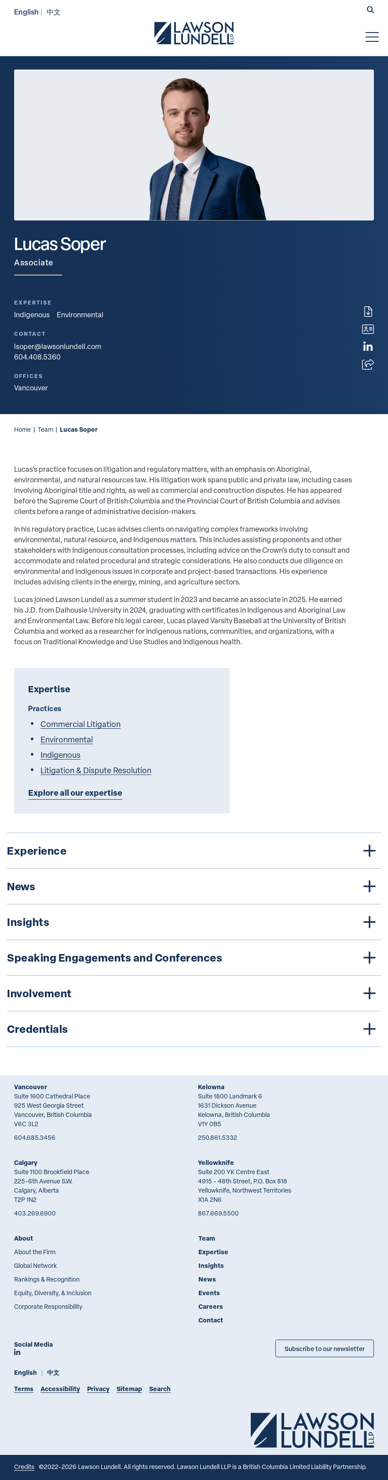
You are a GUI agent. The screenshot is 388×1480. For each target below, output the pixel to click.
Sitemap (129, 1388)
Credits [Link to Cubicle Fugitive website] (24, 1466)
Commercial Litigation (80, 723)
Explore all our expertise (75, 792)
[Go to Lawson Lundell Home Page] (194, 33)
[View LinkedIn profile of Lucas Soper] (368, 347)
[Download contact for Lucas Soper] (368, 329)
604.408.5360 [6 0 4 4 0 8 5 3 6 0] (37, 357)
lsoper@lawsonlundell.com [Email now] (57, 346)
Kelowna (211, 1086)
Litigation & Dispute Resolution (95, 769)
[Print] (368, 311)
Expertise (213, 1251)
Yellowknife (216, 1162)
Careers (210, 1306)
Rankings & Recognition (47, 1279)
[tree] (194, 940)
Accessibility (60, 1388)
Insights (211, 1265)
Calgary (25, 1162)
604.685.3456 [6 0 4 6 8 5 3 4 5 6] (34, 1137)
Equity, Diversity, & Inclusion (53, 1293)
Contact (210, 1320)
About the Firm (34, 1252)
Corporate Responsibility (48, 1306)
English (26, 12)
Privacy (98, 1388)
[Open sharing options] (368, 364)
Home (22, 429)
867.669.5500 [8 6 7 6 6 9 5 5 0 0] (218, 1213)
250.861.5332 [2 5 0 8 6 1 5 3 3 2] (217, 1137)
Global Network (35, 1265)
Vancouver (30, 1086)
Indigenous (32, 315)
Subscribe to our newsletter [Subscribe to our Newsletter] (325, 1348)
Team (45, 429)
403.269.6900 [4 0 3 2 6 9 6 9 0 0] (35, 1213)
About (23, 1238)
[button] (370, 10)
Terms (23, 1388)
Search (160, 1388)
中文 (54, 12)
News (207, 1279)
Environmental (80, 315)
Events (209, 1292)
